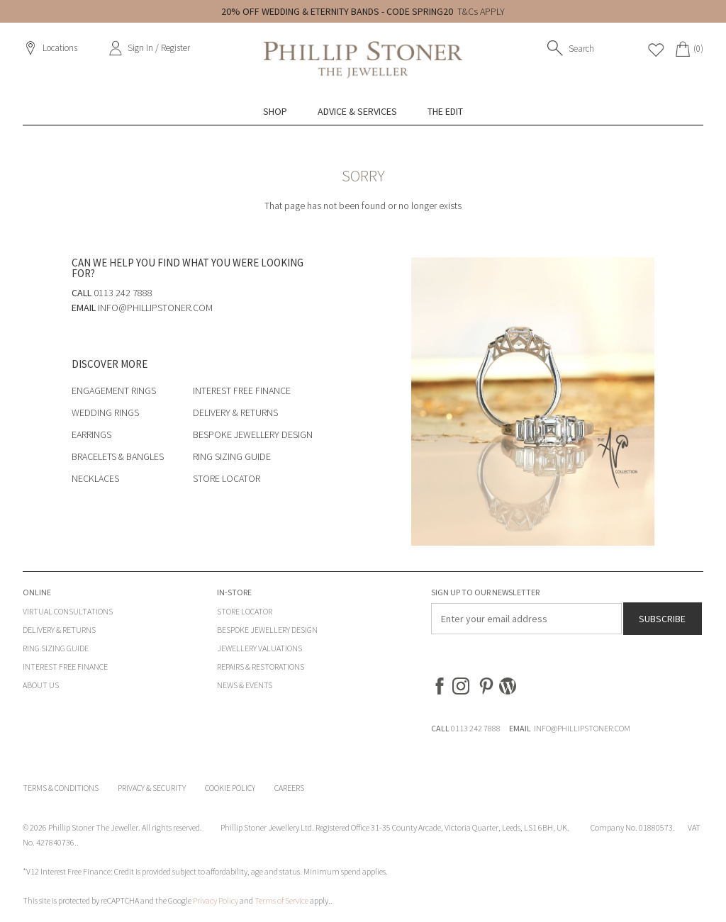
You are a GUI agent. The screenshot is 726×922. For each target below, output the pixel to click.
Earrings (91, 434)
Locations (60, 48)
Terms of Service (281, 900)
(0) (698, 49)
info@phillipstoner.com (155, 307)
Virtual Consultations (68, 611)
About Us (41, 685)
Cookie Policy (230, 787)
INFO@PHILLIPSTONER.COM (582, 728)
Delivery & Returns (235, 412)
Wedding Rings (105, 412)
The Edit (445, 111)
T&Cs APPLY (481, 11)
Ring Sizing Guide (232, 456)
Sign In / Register (159, 48)
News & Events (244, 685)
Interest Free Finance (242, 390)
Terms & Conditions (61, 787)
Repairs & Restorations (260, 666)
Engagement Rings (114, 390)
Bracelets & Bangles (118, 456)
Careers (289, 787)
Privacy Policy (215, 900)
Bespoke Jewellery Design (253, 434)
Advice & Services (357, 111)
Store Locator (226, 478)
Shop (275, 111)
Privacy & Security (152, 787)
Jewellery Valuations (259, 648)
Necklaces (95, 478)
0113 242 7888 (476, 728)
